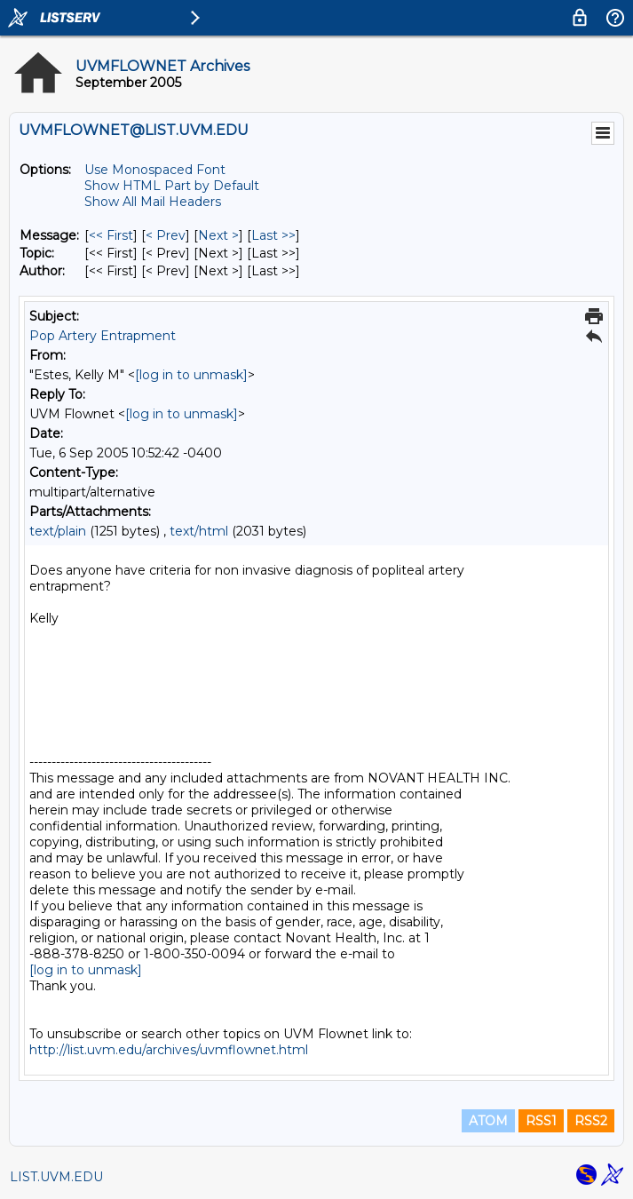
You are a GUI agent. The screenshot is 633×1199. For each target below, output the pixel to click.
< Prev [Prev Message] (166, 235)
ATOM (488, 1121)
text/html (199, 531)
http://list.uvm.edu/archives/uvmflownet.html (168, 1050)
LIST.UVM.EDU (56, 1177)
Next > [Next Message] (218, 235)
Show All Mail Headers (152, 202)
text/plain (57, 531)
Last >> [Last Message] (273, 235)
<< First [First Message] (111, 235)
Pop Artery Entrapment (102, 336)
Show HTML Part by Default (171, 186)
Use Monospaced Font (155, 170)
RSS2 (590, 1121)
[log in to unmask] (191, 375)
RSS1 (541, 1121)
